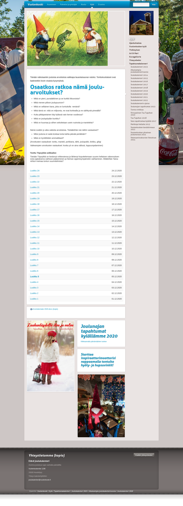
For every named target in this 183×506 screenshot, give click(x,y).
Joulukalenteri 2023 (139, 67)
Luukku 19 (34, 198)
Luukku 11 (34, 243)
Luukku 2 (34, 293)
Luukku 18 (34, 204)
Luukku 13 (34, 232)
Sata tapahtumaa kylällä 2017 (143, 121)
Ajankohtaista (135, 43)
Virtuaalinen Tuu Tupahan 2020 (142, 114)
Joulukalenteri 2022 (139, 100)
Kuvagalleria (135, 56)
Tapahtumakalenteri (138, 63)
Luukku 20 (34, 193)
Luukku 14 (34, 226)
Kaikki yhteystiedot (144, 455)
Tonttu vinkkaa (137, 109)
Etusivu (101, 4)
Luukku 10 (34, 248)
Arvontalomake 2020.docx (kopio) (45, 309)
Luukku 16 (34, 215)
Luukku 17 (34, 209)
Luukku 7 (34, 265)
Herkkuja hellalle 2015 (140, 124)
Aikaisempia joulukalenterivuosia (139, 71)
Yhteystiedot (135, 60)
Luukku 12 (34, 237)
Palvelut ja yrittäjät (68, 4)
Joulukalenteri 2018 (139, 87)
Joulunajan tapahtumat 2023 (143, 106)
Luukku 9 (34, 254)
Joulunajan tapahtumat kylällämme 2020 (99, 331)
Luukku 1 (34, 299)
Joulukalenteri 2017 (139, 84)
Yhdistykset (134, 50)
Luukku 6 (34, 271)
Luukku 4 (34, 282)
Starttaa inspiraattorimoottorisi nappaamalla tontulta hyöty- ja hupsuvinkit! (98, 359)
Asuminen (51, 4)
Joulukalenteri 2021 (139, 97)
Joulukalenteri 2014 (139, 75)
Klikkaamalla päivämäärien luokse (94, 342)
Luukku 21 (34, 187)
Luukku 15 (34, 221)
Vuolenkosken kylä (137, 46)
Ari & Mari (133, 53)
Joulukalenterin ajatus (140, 103)
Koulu (83, 4)
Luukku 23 (34, 176)
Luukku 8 (34, 260)
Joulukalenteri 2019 (139, 91)
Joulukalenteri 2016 (139, 81)
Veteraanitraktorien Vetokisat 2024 (143, 138)
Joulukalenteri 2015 (139, 78)
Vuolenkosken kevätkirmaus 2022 (143, 128)
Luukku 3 (34, 288)
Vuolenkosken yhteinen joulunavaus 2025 (141, 133)
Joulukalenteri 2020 (139, 94)
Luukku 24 (34, 170)
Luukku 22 (34, 182)
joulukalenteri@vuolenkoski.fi (40, 480)
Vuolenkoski (35, 4)
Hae (154, 4)
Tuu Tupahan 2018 (139, 118)
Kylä (92, 5)
